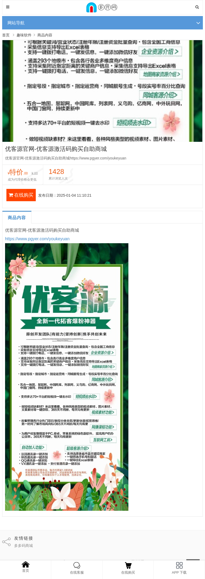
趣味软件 (24, 35)
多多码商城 (23, 545)
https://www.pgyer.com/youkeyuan (37, 239)
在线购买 (21, 195)
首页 (6, 35)
